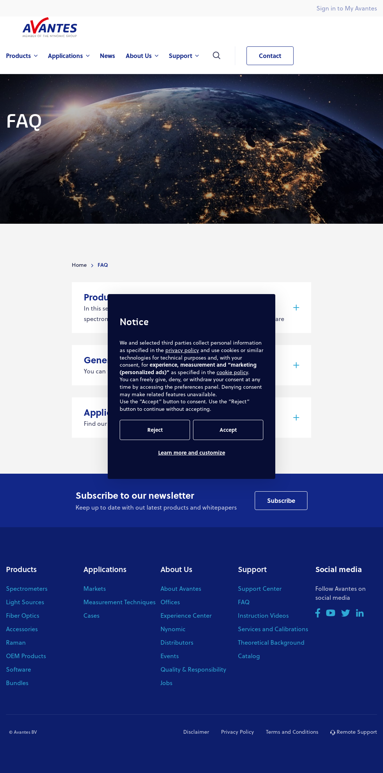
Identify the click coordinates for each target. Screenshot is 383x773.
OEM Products (26, 655)
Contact (263, 55)
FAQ (243, 602)
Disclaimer (196, 732)
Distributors (176, 642)
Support (252, 569)
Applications (104, 569)
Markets (94, 588)
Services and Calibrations (273, 628)
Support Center (260, 588)
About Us (176, 569)
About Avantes (180, 588)
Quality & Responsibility (193, 669)
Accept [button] (228, 430)
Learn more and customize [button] (191, 452)
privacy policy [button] (182, 350)
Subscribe (281, 500)
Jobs (166, 682)
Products (21, 569)
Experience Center (186, 615)
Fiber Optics (22, 615)
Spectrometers (27, 588)
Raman (16, 642)
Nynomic (173, 628)
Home (79, 265)
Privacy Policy (237, 732)
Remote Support (353, 732)
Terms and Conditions (292, 732)
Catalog (249, 655)
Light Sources (25, 602)
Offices (170, 602)
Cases (91, 615)
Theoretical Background (271, 642)
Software (18, 669)
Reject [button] (155, 430)
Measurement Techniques (119, 602)
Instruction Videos (263, 615)
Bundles (17, 682)
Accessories (22, 628)
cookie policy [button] (232, 372)
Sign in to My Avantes (346, 8)
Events (169, 655)
